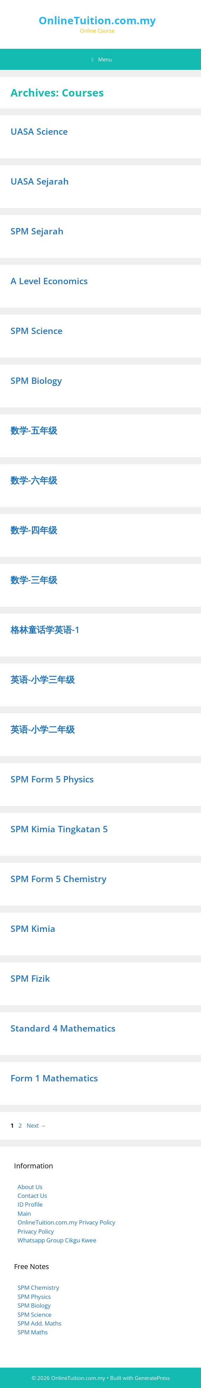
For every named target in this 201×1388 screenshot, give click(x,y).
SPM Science (36, 330)
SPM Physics (34, 1297)
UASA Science (39, 131)
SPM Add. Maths (39, 1323)
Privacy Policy (36, 1231)
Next (36, 1125)
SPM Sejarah (37, 231)
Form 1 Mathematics (54, 1078)
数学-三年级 (34, 580)
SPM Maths (33, 1332)
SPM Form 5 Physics (52, 779)
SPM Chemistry (38, 1287)
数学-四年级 (34, 530)
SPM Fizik (30, 978)
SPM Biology (36, 380)
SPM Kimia (33, 928)
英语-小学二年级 (43, 729)
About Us (30, 1187)
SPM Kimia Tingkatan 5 (59, 829)
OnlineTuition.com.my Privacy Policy (66, 1222)
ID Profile (30, 1204)
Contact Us (32, 1196)
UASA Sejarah (40, 181)
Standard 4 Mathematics (63, 1028)
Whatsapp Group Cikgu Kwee (57, 1240)
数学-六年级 (34, 480)
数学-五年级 (34, 430)
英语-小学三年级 (43, 679)
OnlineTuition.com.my (97, 20)
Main (24, 1213)
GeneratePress (152, 1377)
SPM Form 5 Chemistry (58, 879)
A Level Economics (49, 281)
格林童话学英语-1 (45, 629)
